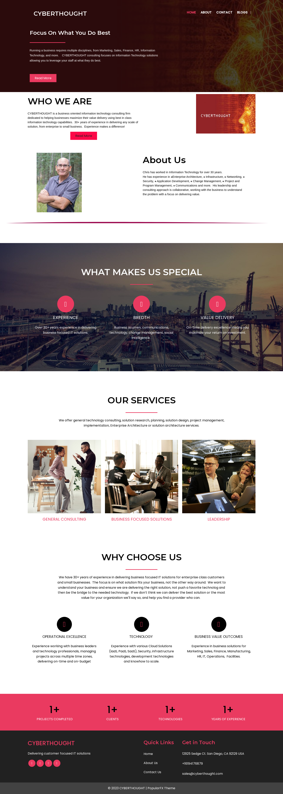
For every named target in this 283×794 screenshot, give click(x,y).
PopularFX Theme (161, 788)
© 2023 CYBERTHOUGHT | (128, 788)
